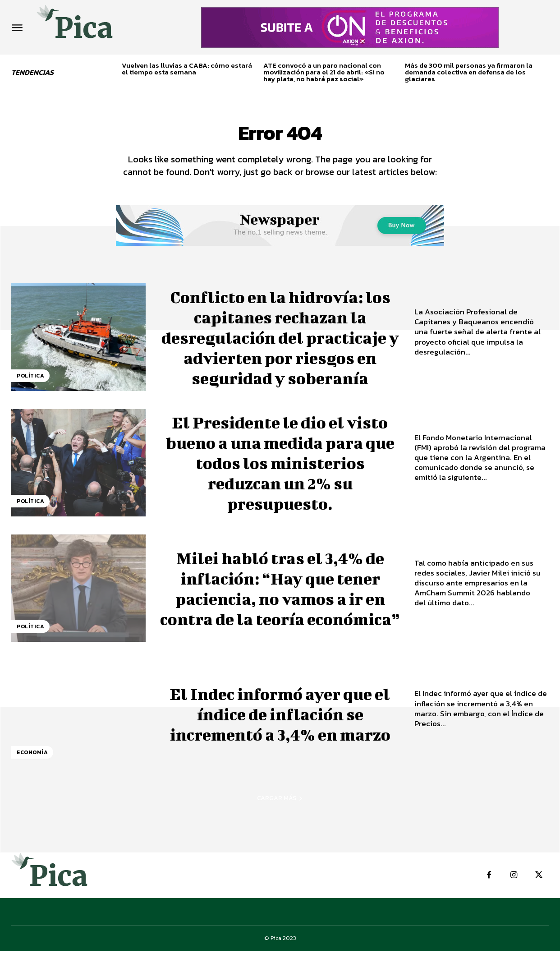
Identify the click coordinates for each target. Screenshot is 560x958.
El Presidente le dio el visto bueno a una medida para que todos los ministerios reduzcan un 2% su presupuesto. (280, 468)
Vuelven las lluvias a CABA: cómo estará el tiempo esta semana (187, 68)
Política (30, 382)
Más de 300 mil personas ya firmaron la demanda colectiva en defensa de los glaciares (468, 72)
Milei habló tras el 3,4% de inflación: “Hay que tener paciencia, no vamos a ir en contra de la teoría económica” (280, 594)
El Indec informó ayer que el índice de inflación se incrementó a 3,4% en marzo (280, 719)
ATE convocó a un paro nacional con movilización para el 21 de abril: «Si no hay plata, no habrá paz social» (324, 72)
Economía (32, 759)
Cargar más (280, 805)
